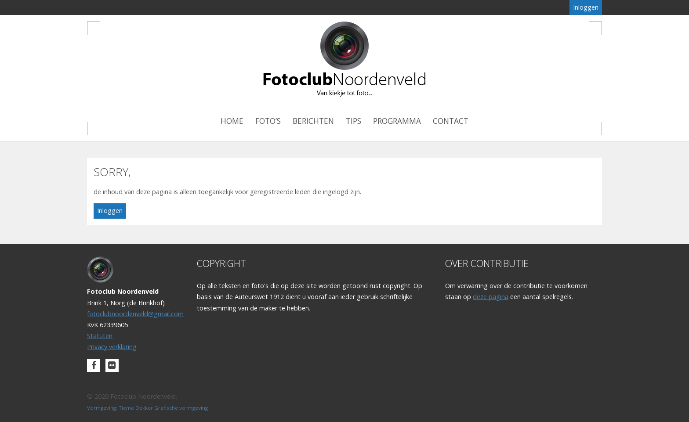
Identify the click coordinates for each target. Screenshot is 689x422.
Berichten (313, 121)
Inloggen (585, 7)
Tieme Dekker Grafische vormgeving (163, 407)
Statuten (99, 336)
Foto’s (268, 121)
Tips (353, 121)
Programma (397, 121)
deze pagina (490, 296)
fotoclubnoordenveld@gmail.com (135, 314)
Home (232, 121)
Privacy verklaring (112, 347)
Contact (450, 121)
